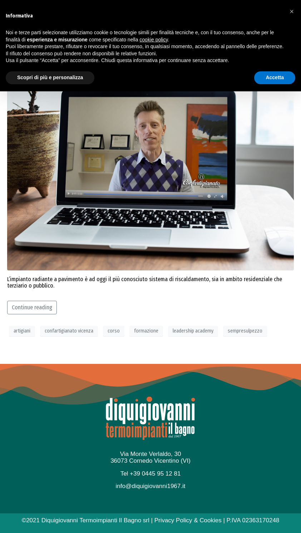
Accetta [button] (275, 519)
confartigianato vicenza (69, 331)
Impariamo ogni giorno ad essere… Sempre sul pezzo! (132, 66)
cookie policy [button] (153, 481)
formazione (146, 331)
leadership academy (193, 331)
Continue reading (32, 307)
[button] (291, 453)
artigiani (22, 331)
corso (114, 331)
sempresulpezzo (245, 331)
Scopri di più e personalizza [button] (50, 519)
